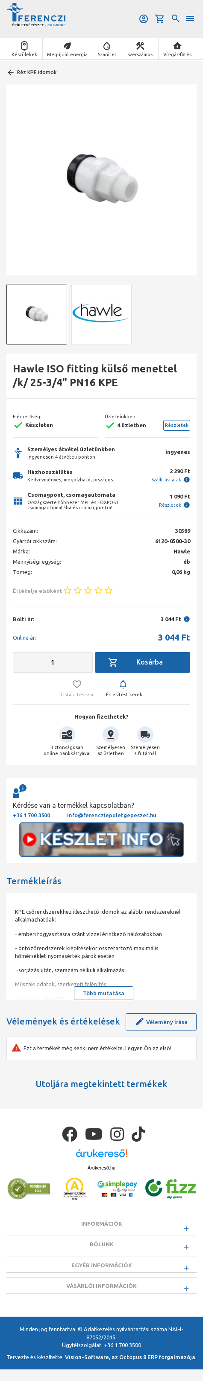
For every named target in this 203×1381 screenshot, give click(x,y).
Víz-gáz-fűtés (177, 54)
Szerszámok (140, 54)
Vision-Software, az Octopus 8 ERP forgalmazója (130, 1369)
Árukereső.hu (101, 1167)
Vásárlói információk (101, 1294)
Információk (101, 1224)
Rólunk (102, 1247)
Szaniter (107, 54)
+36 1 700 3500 (31, 815)
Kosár (160, 19)
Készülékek (24, 54)
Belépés (143, 19)
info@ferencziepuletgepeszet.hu (111, 815)
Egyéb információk (101, 1271)
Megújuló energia (67, 54)
